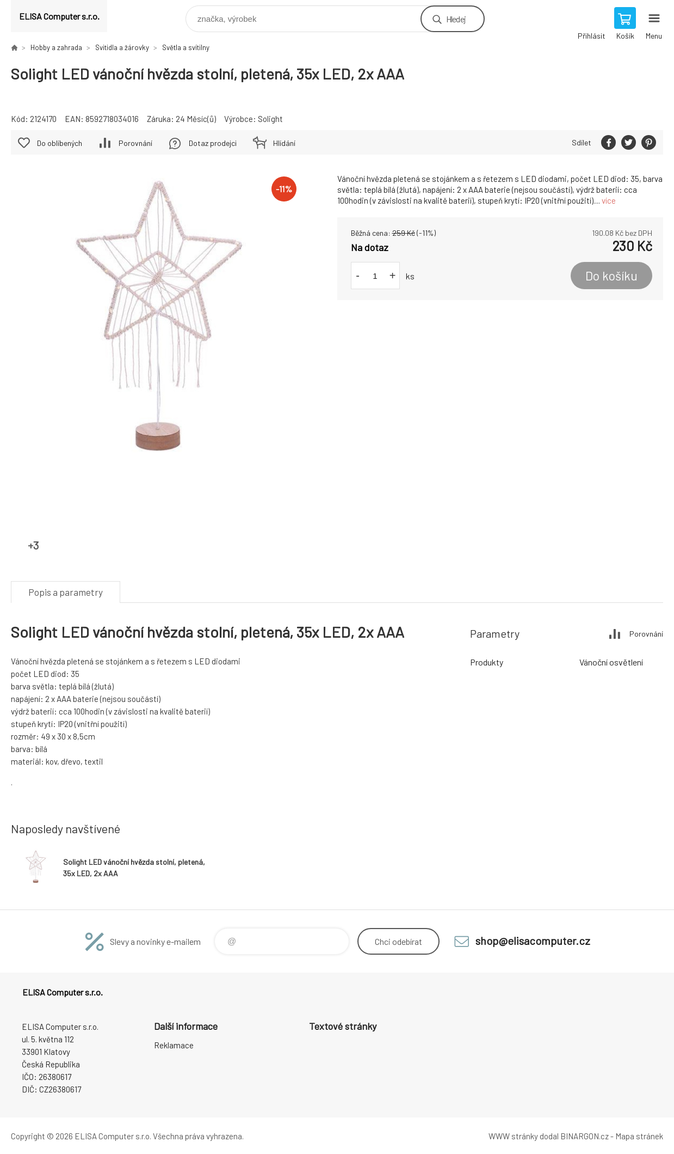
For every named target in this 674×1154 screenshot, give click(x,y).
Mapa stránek (639, 1136)
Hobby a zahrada (56, 47)
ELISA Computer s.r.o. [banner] (59, 16)
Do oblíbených (59, 143)
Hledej (456, 19)
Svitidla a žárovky (122, 47)
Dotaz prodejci (213, 143)
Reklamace (174, 1045)
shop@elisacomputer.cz (532, 940)
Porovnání (135, 143)
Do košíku (611, 275)
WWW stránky (513, 1136)
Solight (270, 119)
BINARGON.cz (584, 1136)
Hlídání (284, 143)
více (609, 200)
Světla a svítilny (185, 47)
